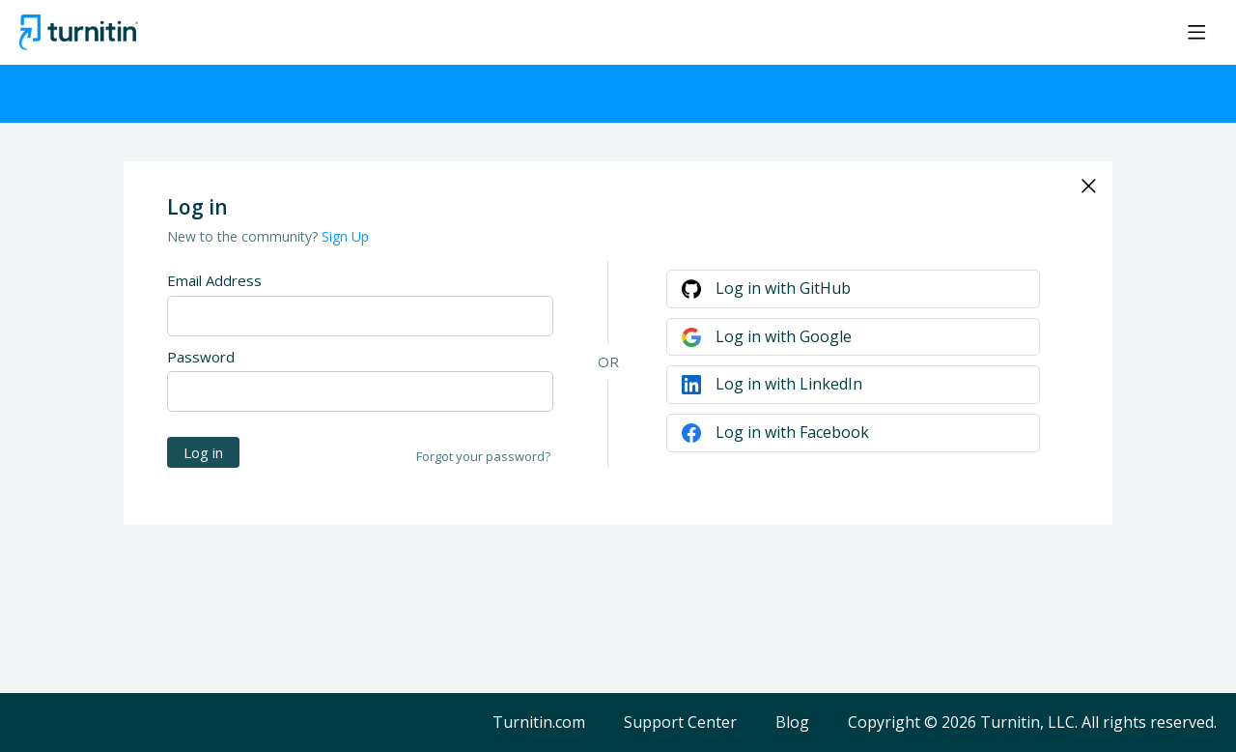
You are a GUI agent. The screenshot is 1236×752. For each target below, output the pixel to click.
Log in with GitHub (783, 288)
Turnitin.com (538, 723)
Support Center (680, 723)
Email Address (214, 280)
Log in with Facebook (792, 432)
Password (201, 356)
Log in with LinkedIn (789, 383)
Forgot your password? (483, 456)
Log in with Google (784, 336)
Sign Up (345, 236)
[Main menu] (1196, 31)
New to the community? (244, 236)
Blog (792, 723)
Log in (203, 452)
